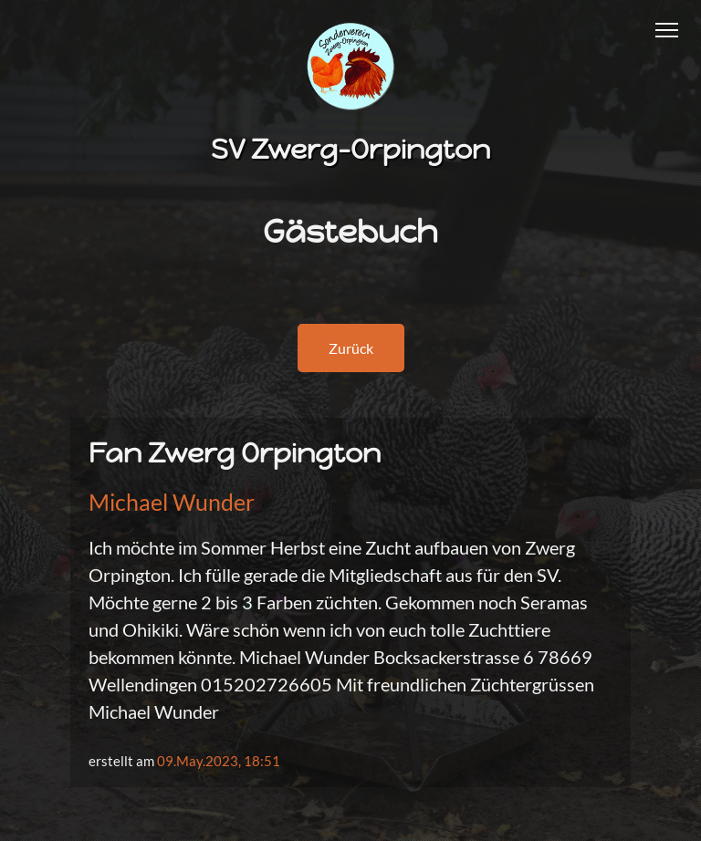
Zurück (351, 348)
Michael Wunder (172, 501)
